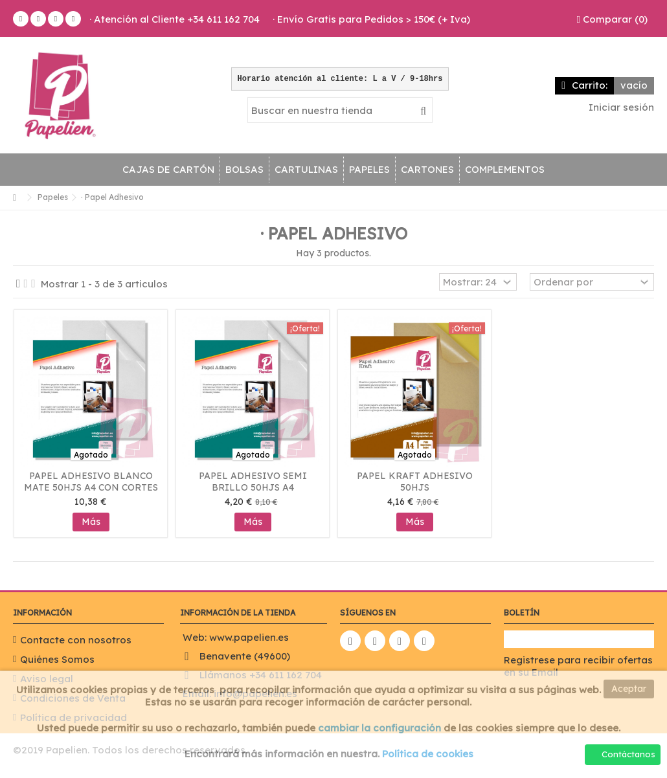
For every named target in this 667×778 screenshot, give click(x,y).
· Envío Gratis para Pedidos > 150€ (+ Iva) (371, 19)
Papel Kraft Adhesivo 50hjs (415, 481)
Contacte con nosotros (75, 640)
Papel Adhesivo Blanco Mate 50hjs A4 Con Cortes (91, 481)
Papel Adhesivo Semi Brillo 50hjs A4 (253, 481)
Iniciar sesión (620, 107)
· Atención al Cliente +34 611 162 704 (174, 19)
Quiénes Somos (57, 659)
